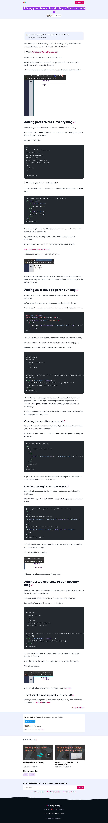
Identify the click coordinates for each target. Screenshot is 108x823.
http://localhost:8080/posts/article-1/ (38, 249)
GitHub (68, 688)
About (45, 814)
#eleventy (32, 774)
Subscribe (79, 2)
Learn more (41, 729)
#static (26, 774)
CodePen (56, 814)
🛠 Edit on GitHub (77, 707)
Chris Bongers (59, 809)
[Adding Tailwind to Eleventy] (38, 756)
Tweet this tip (29, 721)
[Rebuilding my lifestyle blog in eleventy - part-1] (70, 756)
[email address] (51, 787)
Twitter (48, 702)
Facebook (40, 702)
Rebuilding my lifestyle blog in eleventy (46, 52)
